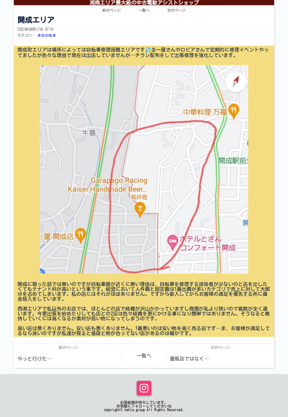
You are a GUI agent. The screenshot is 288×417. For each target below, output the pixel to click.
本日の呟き (46, 35)
